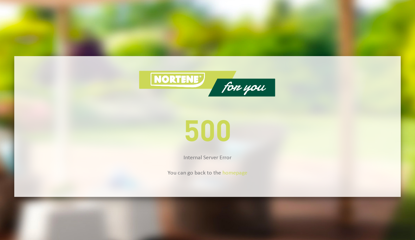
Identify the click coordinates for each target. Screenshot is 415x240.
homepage (234, 173)
